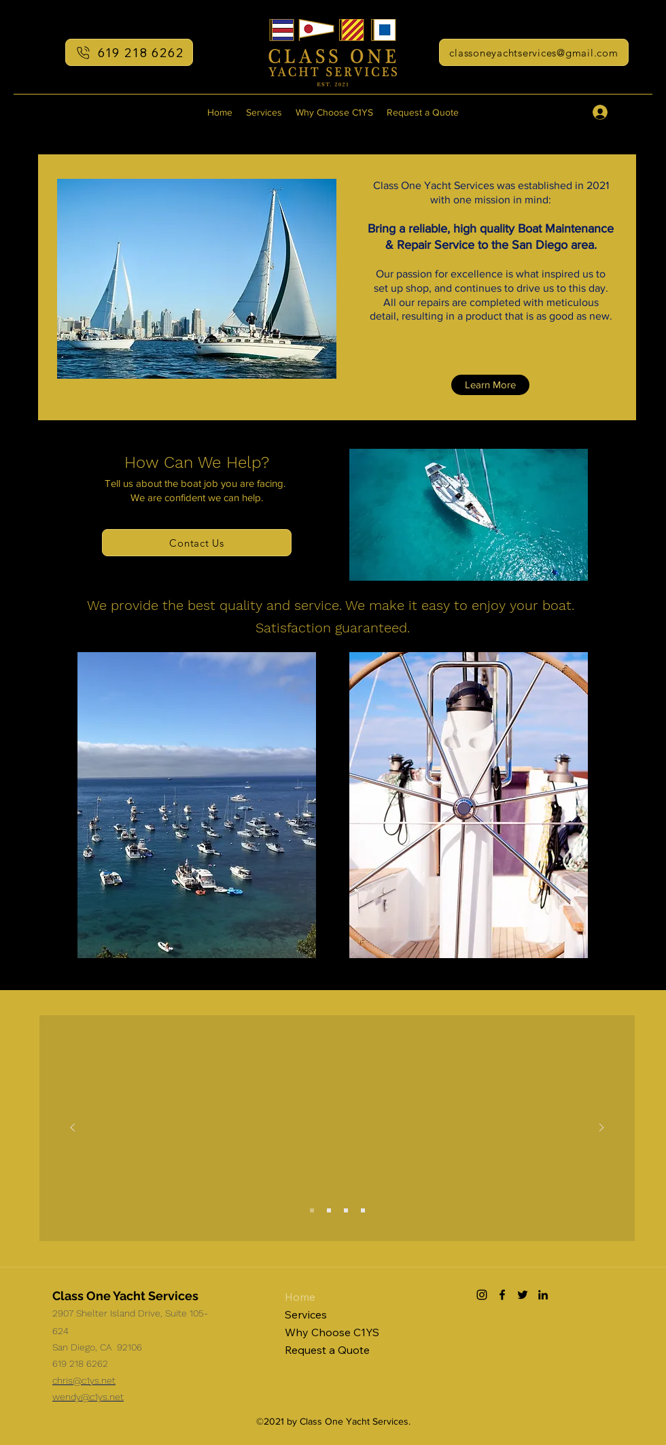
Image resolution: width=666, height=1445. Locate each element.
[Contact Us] (197, 542)
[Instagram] (482, 1295)
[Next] (601, 1128)
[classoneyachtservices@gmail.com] (534, 52)
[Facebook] (502, 1295)
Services (306, 1314)
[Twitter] (522, 1295)
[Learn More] (490, 385)
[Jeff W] (346, 1210)
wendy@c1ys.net (88, 1396)
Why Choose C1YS (332, 1332)
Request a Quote (327, 1350)
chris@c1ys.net (84, 1380)
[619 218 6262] (129, 52)
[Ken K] (312, 1210)
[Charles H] (363, 1210)
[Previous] (72, 1128)
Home (300, 1297)
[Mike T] (329, 1210)
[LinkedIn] (543, 1295)
